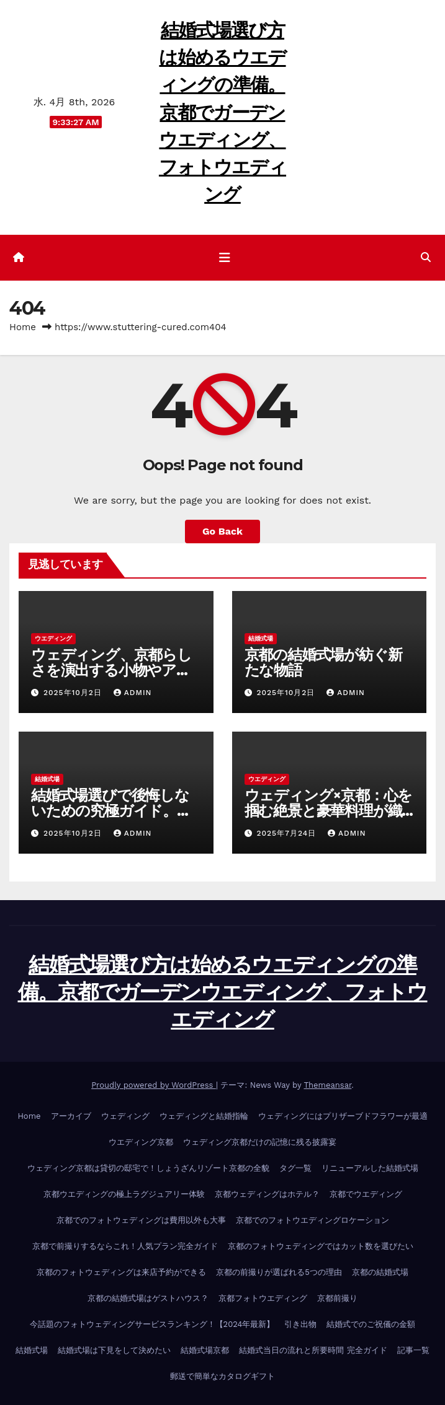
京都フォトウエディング (262, 1298)
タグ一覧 (295, 1168)
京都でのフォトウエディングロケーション (312, 1220)
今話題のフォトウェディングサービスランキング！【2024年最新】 (152, 1324)
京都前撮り (337, 1298)
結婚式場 (260, 638)
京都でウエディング (366, 1194)
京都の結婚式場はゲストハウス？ (148, 1298)
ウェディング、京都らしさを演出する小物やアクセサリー (111, 670)
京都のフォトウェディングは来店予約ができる (121, 1272)
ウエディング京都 (141, 1142)
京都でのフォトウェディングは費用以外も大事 (141, 1220)
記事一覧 (413, 1350)
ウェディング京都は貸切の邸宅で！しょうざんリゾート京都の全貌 (148, 1168)
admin (133, 692)
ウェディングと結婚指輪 (204, 1116)
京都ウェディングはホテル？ (267, 1194)
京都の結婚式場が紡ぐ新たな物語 (323, 662)
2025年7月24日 (287, 833)
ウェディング (125, 1116)
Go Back (222, 531)
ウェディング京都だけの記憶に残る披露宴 (259, 1142)
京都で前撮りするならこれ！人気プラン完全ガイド (125, 1246)
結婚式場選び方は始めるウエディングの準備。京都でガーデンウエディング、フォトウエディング (222, 112)
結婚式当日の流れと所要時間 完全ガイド (313, 1350)
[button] (426, 257)
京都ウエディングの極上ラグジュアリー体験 (124, 1194)
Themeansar (327, 1085)
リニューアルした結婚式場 (369, 1168)
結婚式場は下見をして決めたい (114, 1350)
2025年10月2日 (74, 692)
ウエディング (53, 638)
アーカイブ (71, 1116)
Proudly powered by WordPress (153, 1085)
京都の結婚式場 (380, 1272)
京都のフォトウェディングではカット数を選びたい (320, 1246)
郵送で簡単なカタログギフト (222, 1376)
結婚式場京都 (205, 1350)
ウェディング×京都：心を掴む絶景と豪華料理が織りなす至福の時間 (329, 810)
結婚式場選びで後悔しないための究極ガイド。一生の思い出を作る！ (111, 810)
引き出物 (300, 1324)
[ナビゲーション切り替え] (224, 257)
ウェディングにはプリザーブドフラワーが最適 (343, 1116)
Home (22, 327)
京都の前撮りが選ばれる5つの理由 (279, 1272)
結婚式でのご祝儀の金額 (370, 1324)
